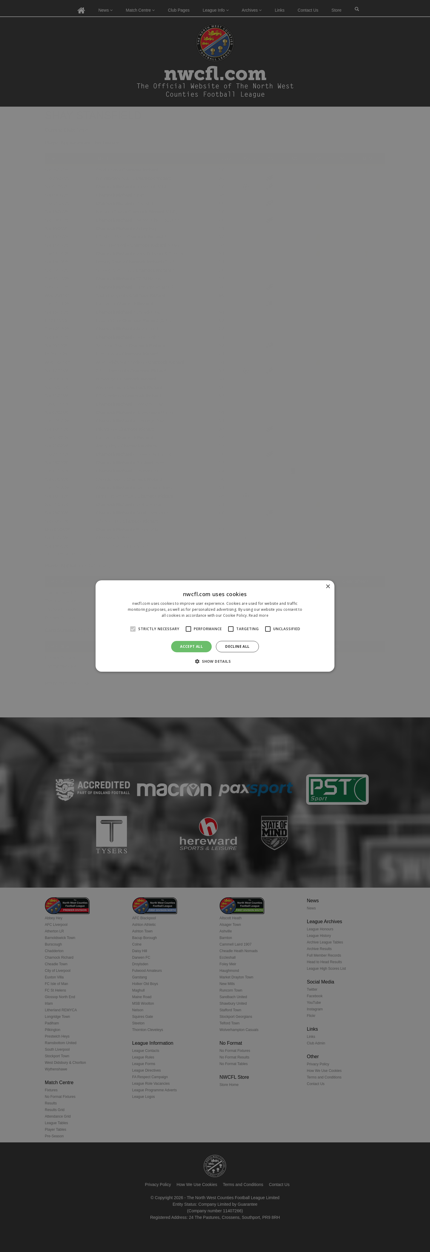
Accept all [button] (191, 646)
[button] (215, 661)
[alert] (215, 626)
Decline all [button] (237, 646)
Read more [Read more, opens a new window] (258, 615)
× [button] (327, 586)
